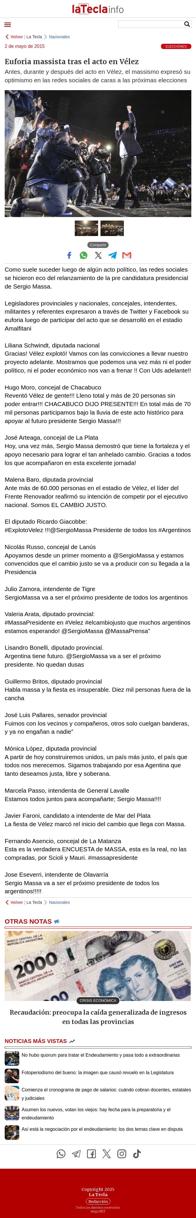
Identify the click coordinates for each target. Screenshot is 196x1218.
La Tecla (34, 36)
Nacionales (59, 36)
